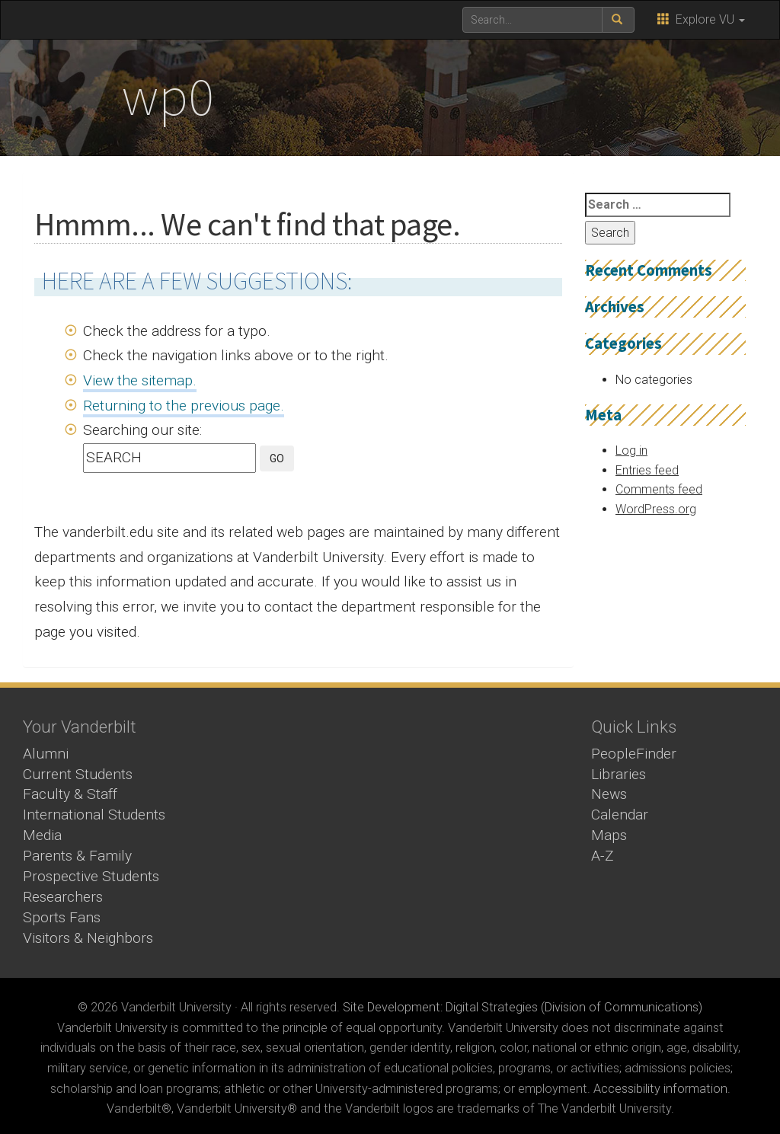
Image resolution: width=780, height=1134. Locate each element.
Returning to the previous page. (183, 405)
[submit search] (618, 20)
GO (277, 458)
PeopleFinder (633, 753)
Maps (609, 835)
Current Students (78, 774)
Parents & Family (77, 855)
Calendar (619, 814)
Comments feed (658, 489)
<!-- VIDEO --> (390, 810)
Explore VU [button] (701, 19)
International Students (94, 814)
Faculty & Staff (70, 794)
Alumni (46, 753)
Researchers (63, 897)
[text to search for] (532, 20)
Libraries (618, 774)
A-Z (602, 855)
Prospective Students (91, 876)
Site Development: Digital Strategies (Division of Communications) (522, 1007)
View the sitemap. (140, 380)
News (609, 794)
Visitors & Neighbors (88, 938)
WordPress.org (655, 509)
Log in (631, 450)
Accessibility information (660, 1088)
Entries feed (647, 470)
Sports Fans (62, 917)
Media (42, 835)
